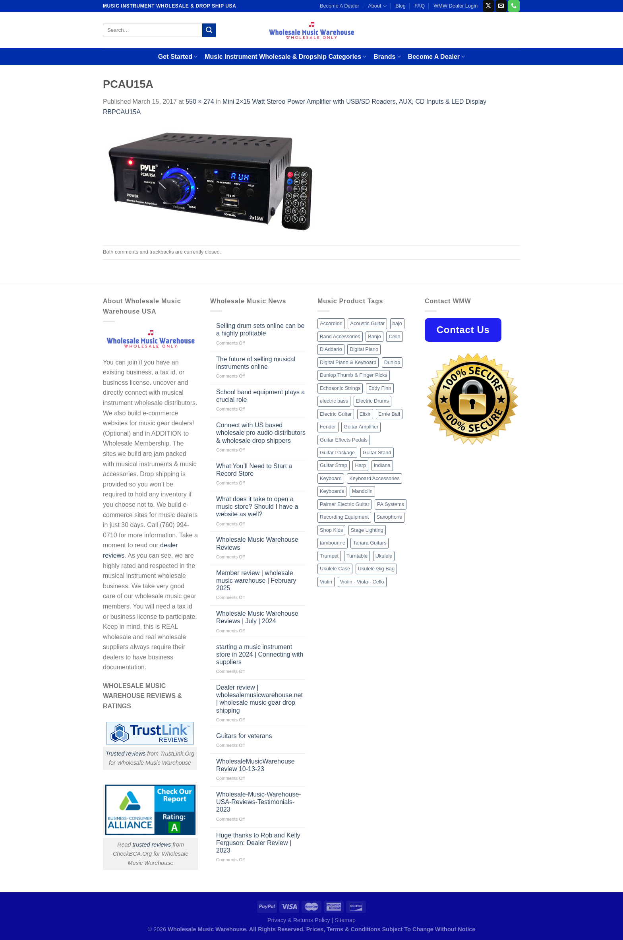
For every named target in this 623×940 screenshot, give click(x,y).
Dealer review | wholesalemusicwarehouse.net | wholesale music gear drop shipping (259, 699)
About (377, 6)
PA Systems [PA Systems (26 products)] (390, 504)
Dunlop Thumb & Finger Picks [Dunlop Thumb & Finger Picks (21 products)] (353, 375)
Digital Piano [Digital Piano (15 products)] (364, 349)
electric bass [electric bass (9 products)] (334, 401)
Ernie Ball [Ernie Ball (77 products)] (389, 414)
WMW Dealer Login (455, 6)
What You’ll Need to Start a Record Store (254, 470)
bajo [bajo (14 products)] (397, 323)
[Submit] (209, 30)
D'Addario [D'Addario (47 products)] (331, 349)
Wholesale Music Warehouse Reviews (257, 543)
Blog (400, 6)
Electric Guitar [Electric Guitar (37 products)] (336, 414)
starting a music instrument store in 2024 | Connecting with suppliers (259, 654)
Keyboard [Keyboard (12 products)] (331, 478)
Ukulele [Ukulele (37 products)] (384, 556)
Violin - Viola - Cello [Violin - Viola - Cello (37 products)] (362, 582)
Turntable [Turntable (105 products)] (357, 556)
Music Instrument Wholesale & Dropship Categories (285, 56)
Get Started (177, 56)
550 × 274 (200, 101)
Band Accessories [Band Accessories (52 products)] (340, 336)
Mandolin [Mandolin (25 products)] (362, 491)
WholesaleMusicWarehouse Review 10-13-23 (255, 765)
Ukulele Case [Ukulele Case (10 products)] (335, 569)
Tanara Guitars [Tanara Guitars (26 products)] (369, 543)
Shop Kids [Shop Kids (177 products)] (331, 530)
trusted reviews (151, 844)
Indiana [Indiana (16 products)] (382, 465)
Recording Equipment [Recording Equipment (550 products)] (344, 517)
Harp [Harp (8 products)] (360, 465)
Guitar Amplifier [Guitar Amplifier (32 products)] (361, 427)
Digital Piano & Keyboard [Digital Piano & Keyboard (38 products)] (348, 362)
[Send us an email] (501, 6)
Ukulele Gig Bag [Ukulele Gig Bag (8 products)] (376, 569)
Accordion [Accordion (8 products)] (331, 323)
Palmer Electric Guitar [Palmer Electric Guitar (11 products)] (344, 504)
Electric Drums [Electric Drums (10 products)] (372, 401)
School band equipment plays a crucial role (260, 396)
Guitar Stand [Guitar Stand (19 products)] (377, 452)
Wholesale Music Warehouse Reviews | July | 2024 (257, 617)
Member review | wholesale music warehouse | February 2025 (256, 580)
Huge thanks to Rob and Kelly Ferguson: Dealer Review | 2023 (258, 843)
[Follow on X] (488, 6)
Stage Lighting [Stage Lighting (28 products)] (367, 530)
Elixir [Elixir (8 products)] (365, 414)
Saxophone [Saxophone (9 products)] (389, 517)
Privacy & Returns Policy (298, 920)
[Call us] (513, 6)
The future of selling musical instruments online (255, 363)
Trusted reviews (126, 753)
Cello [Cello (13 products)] (394, 336)
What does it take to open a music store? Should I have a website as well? (257, 506)
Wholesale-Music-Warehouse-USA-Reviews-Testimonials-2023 (258, 802)
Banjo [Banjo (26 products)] (374, 336)
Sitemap (345, 920)
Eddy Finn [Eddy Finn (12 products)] (379, 388)
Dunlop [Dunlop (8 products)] (392, 362)
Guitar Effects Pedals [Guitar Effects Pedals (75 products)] (344, 440)
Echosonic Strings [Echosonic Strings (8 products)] (340, 388)
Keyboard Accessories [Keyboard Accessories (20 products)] (374, 478)
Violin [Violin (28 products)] (326, 582)
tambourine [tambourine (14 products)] (332, 543)
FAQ (419, 6)
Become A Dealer (339, 6)
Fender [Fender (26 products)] (328, 427)
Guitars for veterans (244, 736)
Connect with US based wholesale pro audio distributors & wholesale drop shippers (261, 433)
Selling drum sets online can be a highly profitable (260, 329)
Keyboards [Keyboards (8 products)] (332, 491)
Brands (386, 56)
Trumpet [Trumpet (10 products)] (329, 556)
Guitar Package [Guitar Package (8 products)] (337, 452)
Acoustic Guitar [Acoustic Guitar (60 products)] (367, 323)
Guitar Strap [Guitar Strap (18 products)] (333, 465)
